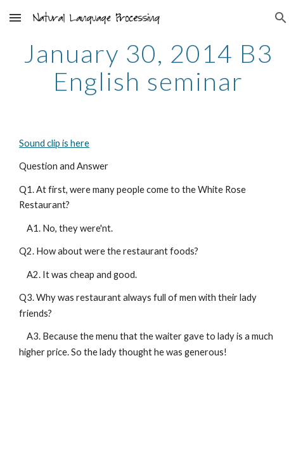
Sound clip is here (54, 143)
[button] (15, 17)
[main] (148, 67)
